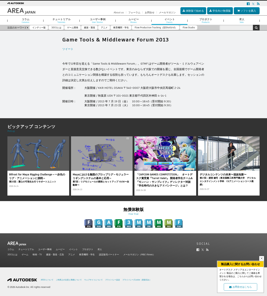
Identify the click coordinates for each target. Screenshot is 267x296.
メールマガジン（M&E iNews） (139, 254)
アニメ (71, 254)
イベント (73, 249)
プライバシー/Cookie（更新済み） (136, 279)
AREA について (47, 279)
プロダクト (87, 249)
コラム (10, 249)
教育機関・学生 (87, 254)
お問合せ (149, 12)
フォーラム (134, 12)
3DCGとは (12, 254)
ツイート (67, 49)
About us (119, 12)
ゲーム (25, 254)
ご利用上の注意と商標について (69, 279)
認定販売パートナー (109, 254)
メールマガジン (167, 12)
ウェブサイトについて (93, 279)
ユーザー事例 (45, 249)
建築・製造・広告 (55, 254)
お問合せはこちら (240, 287)
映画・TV (37, 254)
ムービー (60, 249)
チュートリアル (26, 249)
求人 (100, 249)
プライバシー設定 (112, 279)
